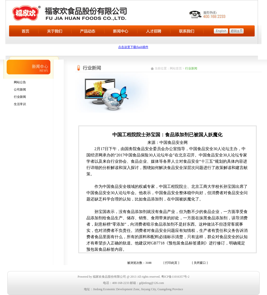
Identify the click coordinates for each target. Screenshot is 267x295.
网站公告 (20, 82)
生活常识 (20, 104)
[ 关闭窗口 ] (200, 263)
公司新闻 (20, 89)
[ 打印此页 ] (171, 263)
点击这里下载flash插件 (133, 47)
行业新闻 (20, 97)
